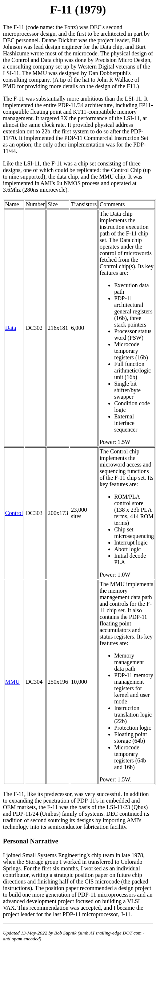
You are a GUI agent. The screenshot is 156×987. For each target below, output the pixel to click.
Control (14, 513)
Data (10, 328)
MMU (12, 682)
